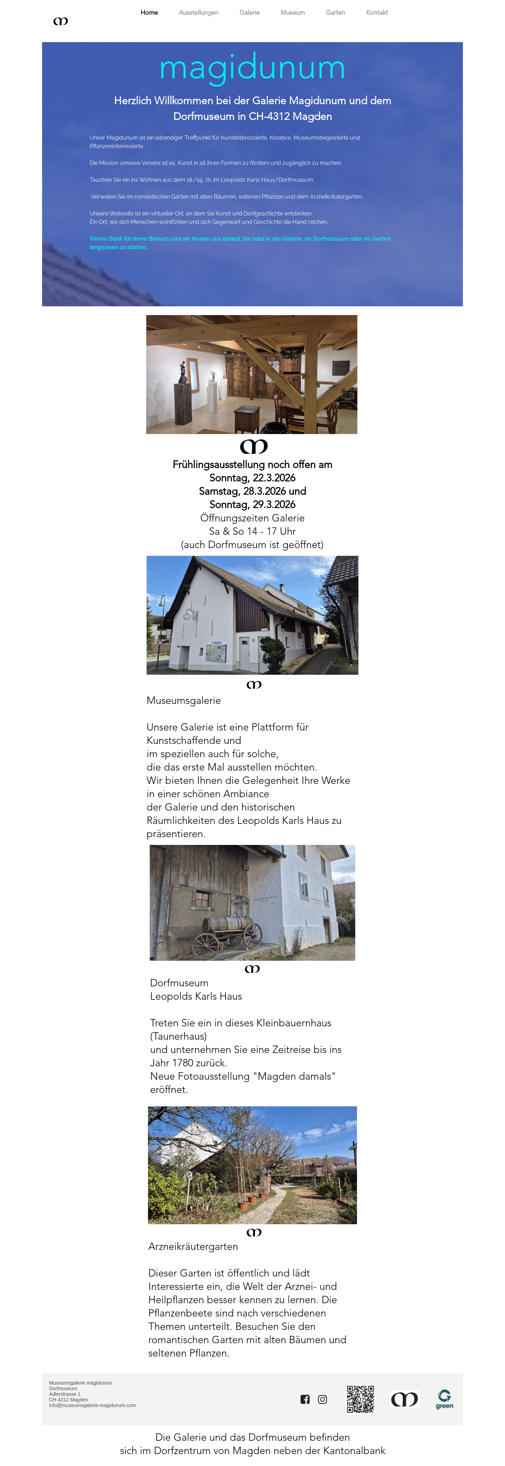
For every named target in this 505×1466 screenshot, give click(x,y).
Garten (335, 13)
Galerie (250, 13)
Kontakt (377, 13)
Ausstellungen (198, 13)
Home (149, 13)
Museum (293, 13)
